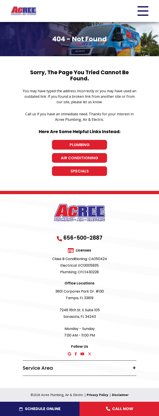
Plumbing (80, 144)
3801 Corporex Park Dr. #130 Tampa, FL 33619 (79, 294)
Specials (79, 171)
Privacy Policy (97, 395)
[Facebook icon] (76, 354)
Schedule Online (43, 408)
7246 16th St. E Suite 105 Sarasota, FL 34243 (79, 313)
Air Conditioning (79, 158)
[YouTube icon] (82, 354)
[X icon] (89, 354)
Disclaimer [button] (120, 395)
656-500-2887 (82, 237)
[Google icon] (69, 354)
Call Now (119, 408)
